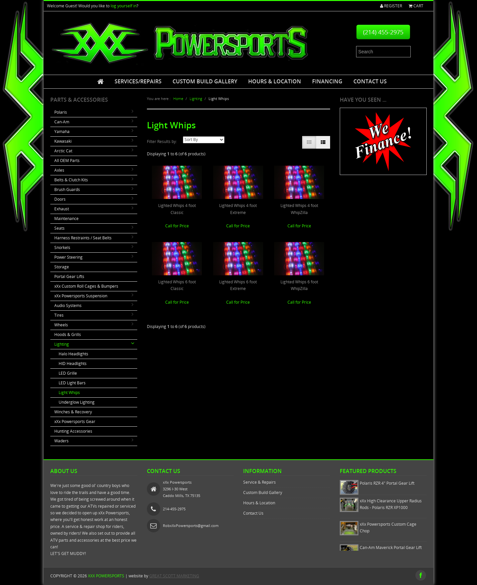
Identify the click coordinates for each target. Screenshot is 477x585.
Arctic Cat (63, 151)
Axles (59, 170)
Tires (59, 315)
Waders (61, 441)
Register (391, 6)
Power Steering (68, 257)
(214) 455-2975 (383, 32)
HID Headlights (73, 363)
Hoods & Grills (67, 334)
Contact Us (370, 81)
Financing (327, 81)
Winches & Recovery (73, 412)
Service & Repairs (259, 482)
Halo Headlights (73, 354)
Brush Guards (67, 189)
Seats (59, 228)
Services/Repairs (138, 81)
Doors (60, 199)
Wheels (61, 325)
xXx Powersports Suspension (80, 296)
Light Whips (69, 392)
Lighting (61, 344)
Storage (61, 267)
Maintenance (66, 218)
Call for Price (177, 226)
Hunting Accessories (73, 431)
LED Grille (68, 373)
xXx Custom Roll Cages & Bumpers (86, 286)
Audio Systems (68, 305)
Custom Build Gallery (205, 81)
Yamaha (62, 131)
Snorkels (62, 247)
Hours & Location (274, 81)
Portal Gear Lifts (69, 276)
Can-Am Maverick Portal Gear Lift (391, 547)
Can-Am (61, 122)
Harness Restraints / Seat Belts (83, 238)
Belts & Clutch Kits (71, 180)
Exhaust (61, 209)
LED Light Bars (72, 383)
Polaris (60, 112)
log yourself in (124, 6)
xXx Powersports (106, 576)
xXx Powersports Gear (74, 421)
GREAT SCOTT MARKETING (174, 576)
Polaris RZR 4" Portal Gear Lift (387, 483)
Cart (416, 6)
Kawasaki (63, 141)
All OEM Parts (67, 160)
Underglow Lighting (77, 402)
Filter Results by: (162, 141)
